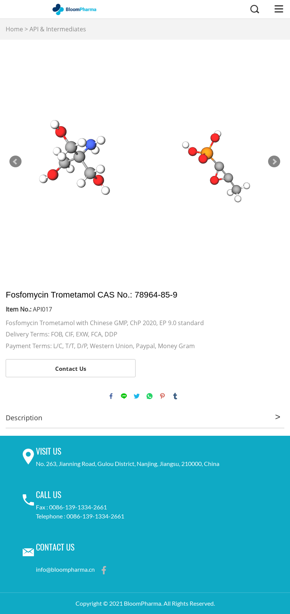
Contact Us (70, 368)
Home (14, 29)
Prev (15, 162)
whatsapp (149, 396)
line (124, 396)
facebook (111, 396)
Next (274, 162)
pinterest (162, 396)
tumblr (175, 396)
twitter (136, 396)
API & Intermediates (57, 29)
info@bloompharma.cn (65, 568)
